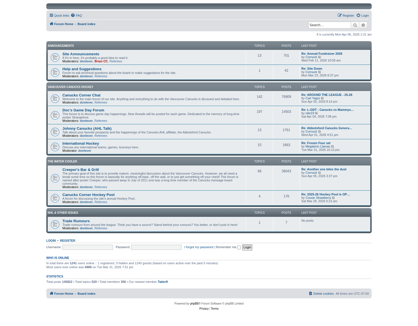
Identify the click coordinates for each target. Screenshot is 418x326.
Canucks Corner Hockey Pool (88, 195)
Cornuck (311, 57)
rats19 (310, 113)
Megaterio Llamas (318, 146)
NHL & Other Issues (63, 212)
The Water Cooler (62, 161)
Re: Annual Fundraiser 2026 (321, 53)
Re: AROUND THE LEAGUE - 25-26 (326, 94)
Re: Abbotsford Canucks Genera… (326, 128)
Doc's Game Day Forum (83, 110)
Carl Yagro (313, 98)
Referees (116, 61)
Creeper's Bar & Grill (80, 170)
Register (67, 240)
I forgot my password (198, 247)
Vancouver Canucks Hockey (70, 87)
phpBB (194, 303)
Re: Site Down (311, 68)
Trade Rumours (76, 221)
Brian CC (101, 61)
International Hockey (80, 143)
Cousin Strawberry (318, 197)
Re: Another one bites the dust (324, 169)
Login (51, 240)
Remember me (228, 247)
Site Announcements (80, 54)
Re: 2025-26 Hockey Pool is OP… (325, 194)
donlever (86, 61)
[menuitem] (76, 15)
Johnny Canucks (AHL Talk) (87, 128)
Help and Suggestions (81, 69)
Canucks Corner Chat (81, 95)
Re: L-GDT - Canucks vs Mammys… (327, 109)
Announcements (61, 45)
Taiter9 (163, 281)
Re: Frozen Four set (315, 143)
